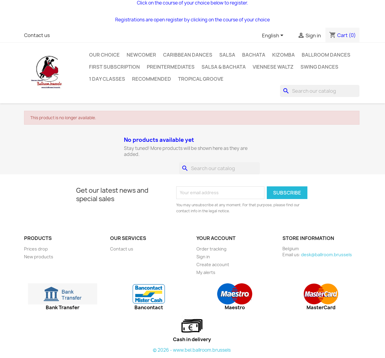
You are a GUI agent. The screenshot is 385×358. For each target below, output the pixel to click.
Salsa (227, 54)
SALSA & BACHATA (224, 67)
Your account (216, 238)
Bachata (253, 54)
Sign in (203, 257)
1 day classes (107, 79)
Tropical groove (200, 79)
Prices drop (36, 249)
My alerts (205, 272)
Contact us (37, 35)
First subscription (114, 67)
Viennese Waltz (273, 67)
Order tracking (211, 249)
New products (38, 257)
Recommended (151, 79)
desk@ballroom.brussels (326, 254)
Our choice (104, 54)
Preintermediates (171, 67)
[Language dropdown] (273, 35)
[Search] (319, 91)
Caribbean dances (187, 54)
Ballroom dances (326, 54)
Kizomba (283, 54)
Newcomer (141, 54)
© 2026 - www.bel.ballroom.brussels (192, 350)
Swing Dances (319, 67)
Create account (212, 264)
